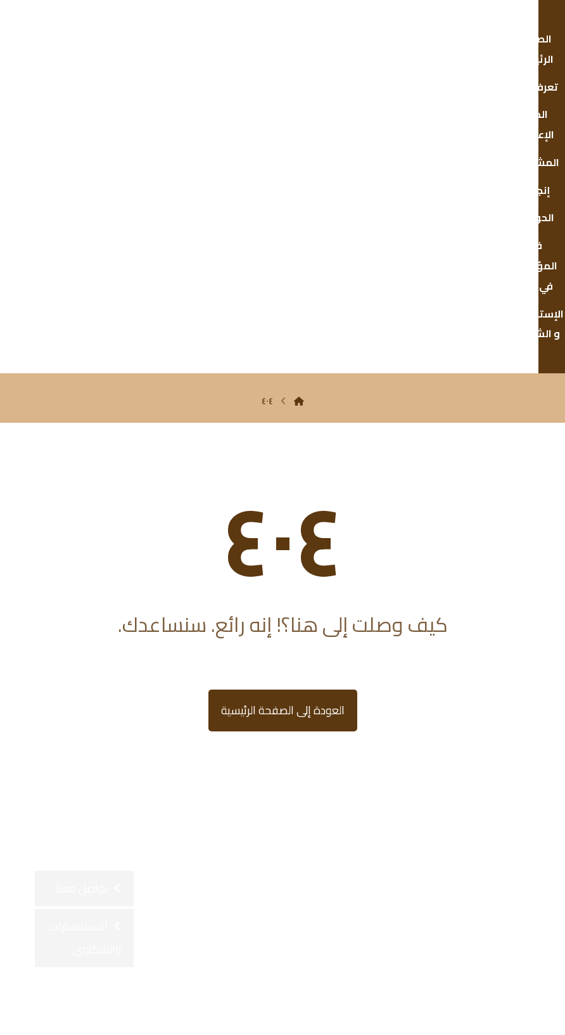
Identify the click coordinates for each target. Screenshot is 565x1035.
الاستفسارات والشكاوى (85, 671)
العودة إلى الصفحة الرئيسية (283, 443)
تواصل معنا (82, 621)
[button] (333, 788)
